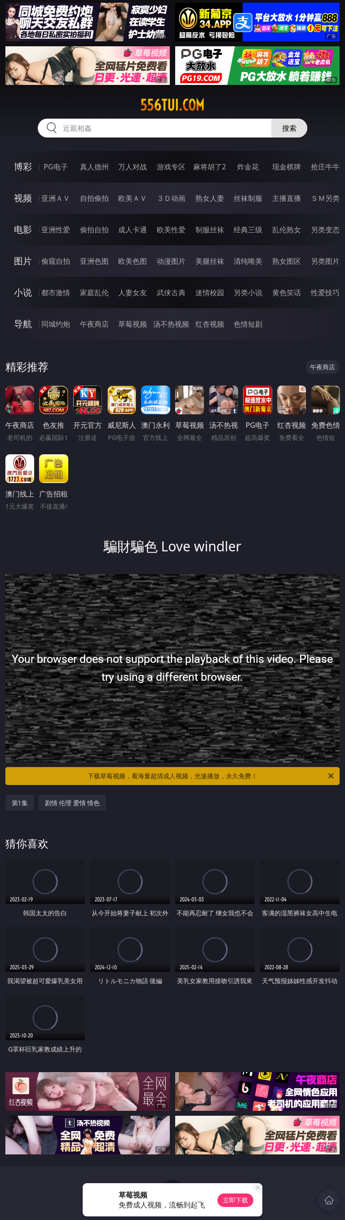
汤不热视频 (171, 324)
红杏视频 (209, 324)
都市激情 (55, 292)
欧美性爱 (171, 230)
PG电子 (55, 167)
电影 (23, 229)
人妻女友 (132, 292)
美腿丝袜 (209, 261)
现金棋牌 (286, 167)
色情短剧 (248, 324)
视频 (23, 198)
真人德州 (94, 167)
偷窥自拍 (55, 261)
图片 (23, 261)
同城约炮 (55, 324)
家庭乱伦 (94, 292)
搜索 (289, 128)
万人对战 (132, 167)
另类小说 (248, 292)
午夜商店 (94, 324)
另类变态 (325, 230)
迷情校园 (209, 292)
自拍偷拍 (94, 198)
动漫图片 (171, 261)
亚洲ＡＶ (55, 198)
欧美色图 (132, 261)
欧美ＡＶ (132, 198)
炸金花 (248, 167)
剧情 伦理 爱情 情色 (72, 803)
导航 (23, 324)
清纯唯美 (248, 261)
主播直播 (286, 198)
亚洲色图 (94, 261)
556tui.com (172, 105)
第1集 (20, 803)
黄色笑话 (286, 292)
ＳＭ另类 (325, 198)
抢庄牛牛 (325, 167)
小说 (23, 292)
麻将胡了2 (209, 167)
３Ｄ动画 (171, 198)
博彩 (23, 166)
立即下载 (235, 1200)
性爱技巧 (325, 292)
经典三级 (248, 230)
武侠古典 (171, 292)
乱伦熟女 (286, 230)
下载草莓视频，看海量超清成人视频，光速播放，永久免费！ (211, 776)
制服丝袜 (209, 230)
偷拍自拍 (94, 230)
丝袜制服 (248, 198)
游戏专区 (171, 167)
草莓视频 (132, 324)
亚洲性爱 (55, 230)
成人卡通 (132, 230)
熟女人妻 (209, 198)
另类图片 (325, 261)
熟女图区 (286, 261)
